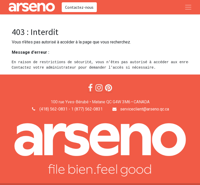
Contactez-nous (79, 7)
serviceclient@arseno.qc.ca (144, 109)
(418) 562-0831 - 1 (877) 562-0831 (71, 109)
